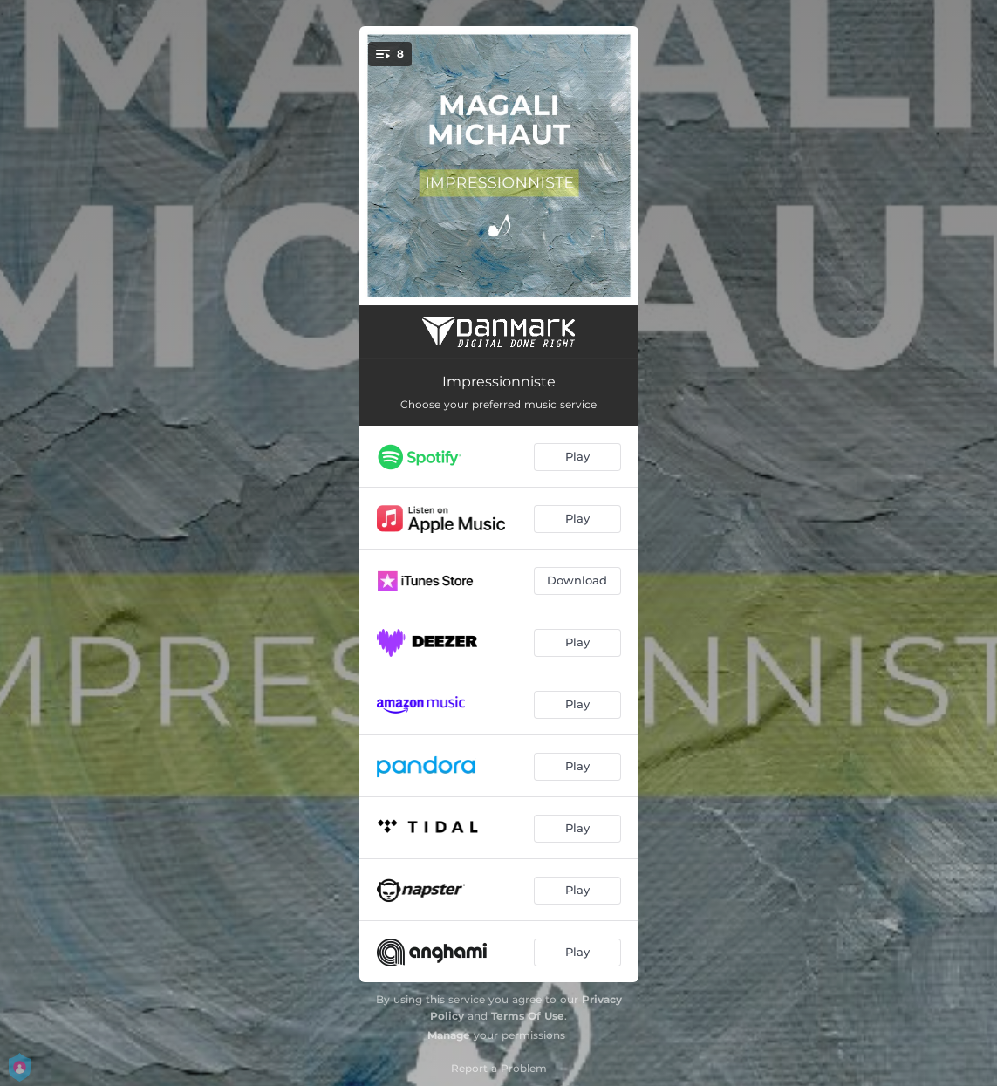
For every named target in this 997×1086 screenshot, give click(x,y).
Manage (448, 1035)
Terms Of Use (527, 1015)
